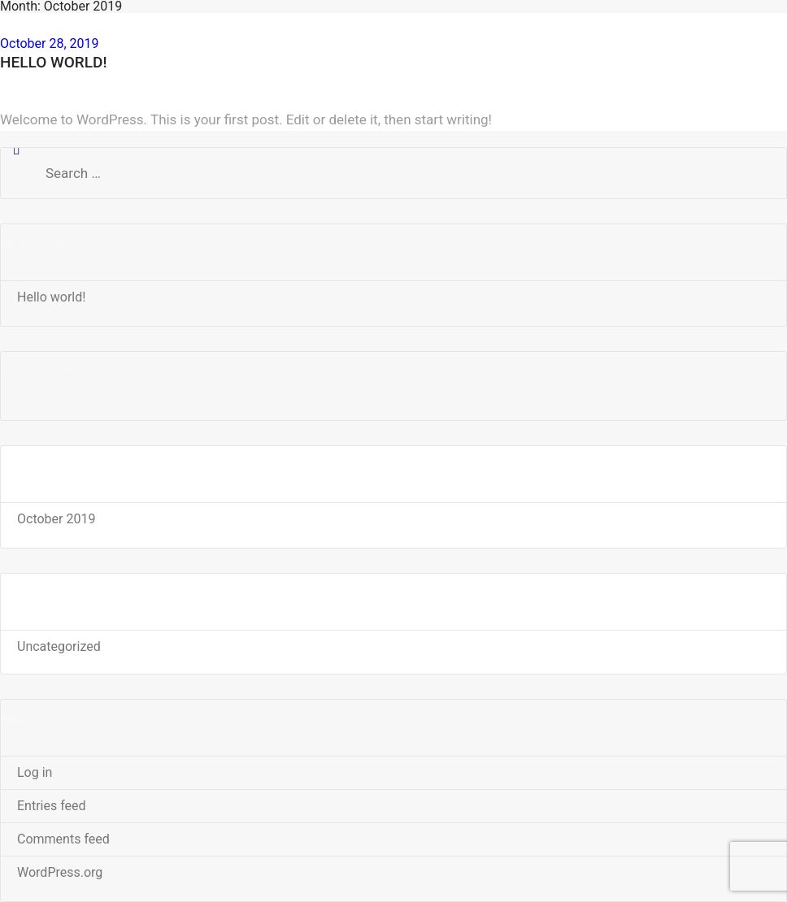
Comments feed (63, 839)
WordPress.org (59, 872)
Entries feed (51, 805)
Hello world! (53, 62)
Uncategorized (59, 646)
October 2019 (56, 519)
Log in (34, 772)
